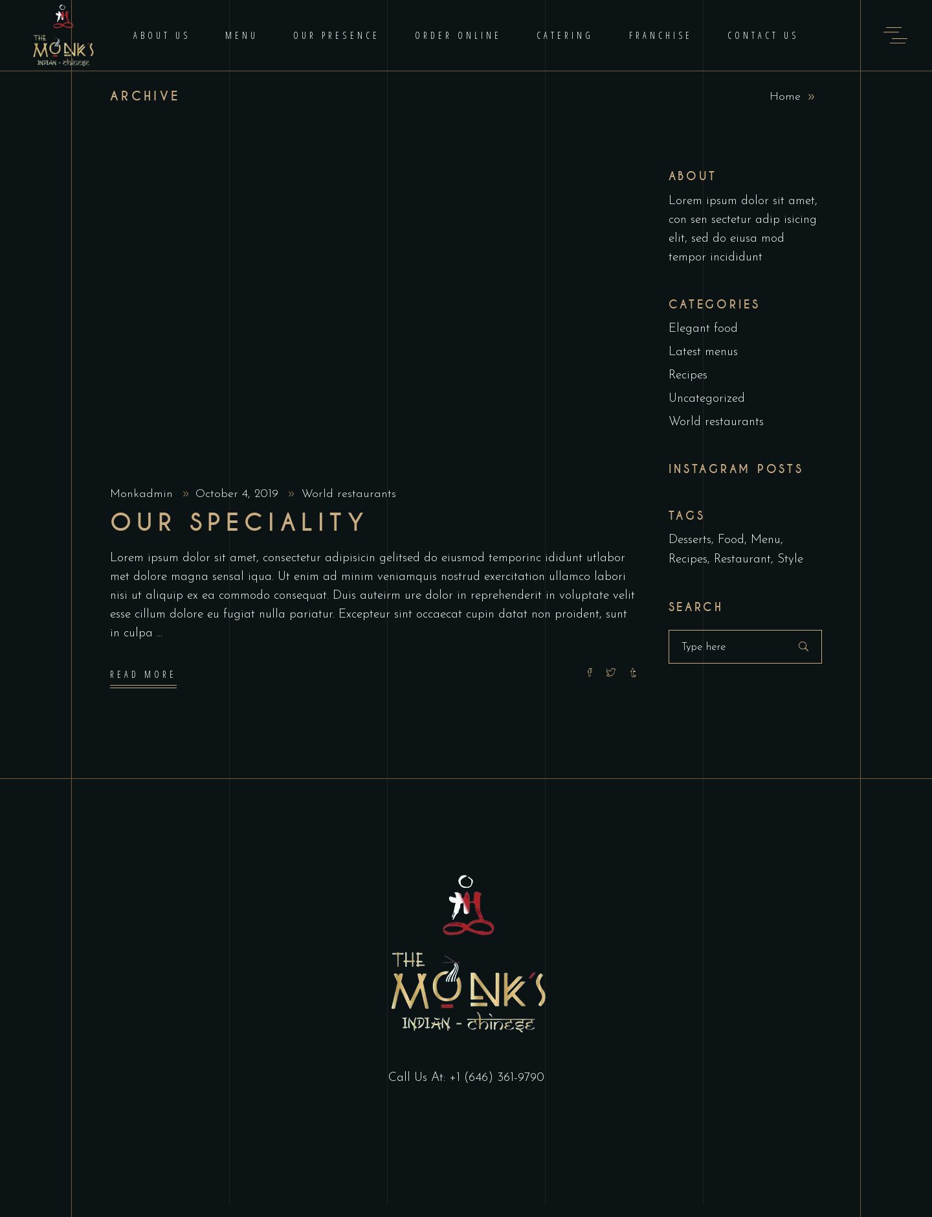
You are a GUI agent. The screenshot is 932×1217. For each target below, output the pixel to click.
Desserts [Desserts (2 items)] (690, 540)
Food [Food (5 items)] (731, 540)
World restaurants (349, 494)
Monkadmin (143, 494)
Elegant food (703, 329)
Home (785, 97)
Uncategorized (707, 399)
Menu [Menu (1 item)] (766, 540)
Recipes (688, 375)
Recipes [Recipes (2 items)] (688, 559)
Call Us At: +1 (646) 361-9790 (466, 1078)
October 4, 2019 (238, 494)
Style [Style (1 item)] (790, 559)
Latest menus (703, 352)
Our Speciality (239, 523)
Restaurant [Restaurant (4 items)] (742, 559)
